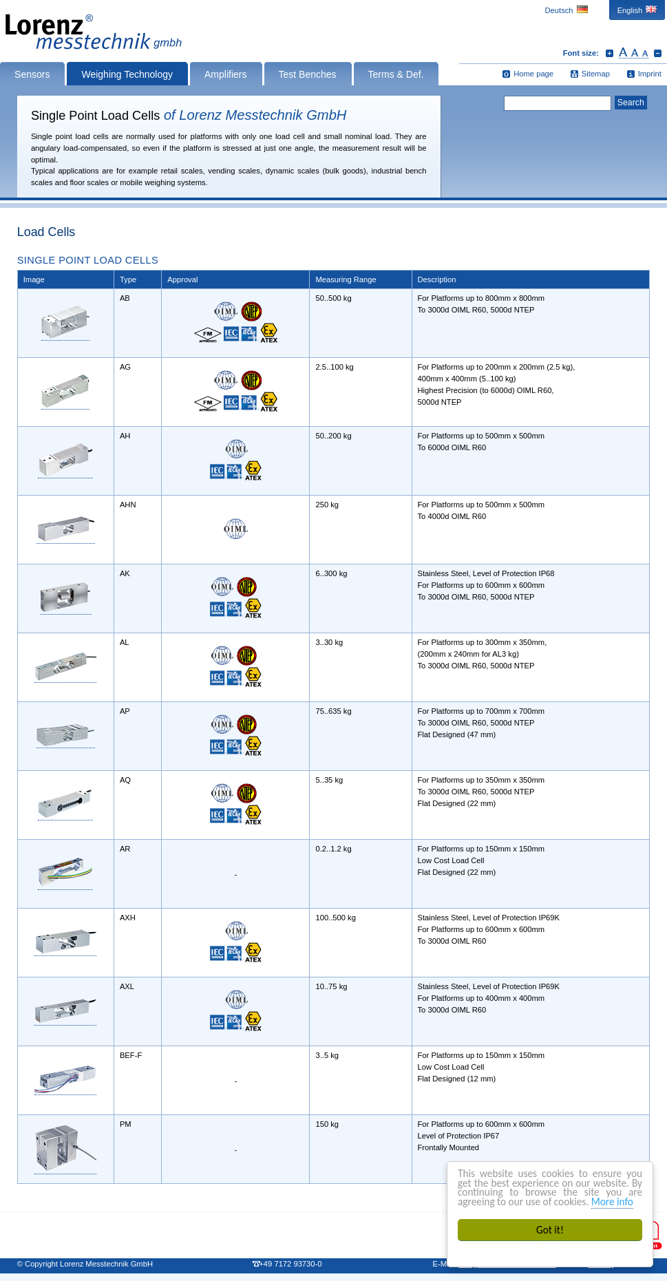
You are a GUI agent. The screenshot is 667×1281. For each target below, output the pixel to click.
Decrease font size (657, 53)
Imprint (649, 74)
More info (612, 1201)
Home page (533, 74)
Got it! (550, 1229)
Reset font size (633, 53)
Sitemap (596, 74)
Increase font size (609, 53)
